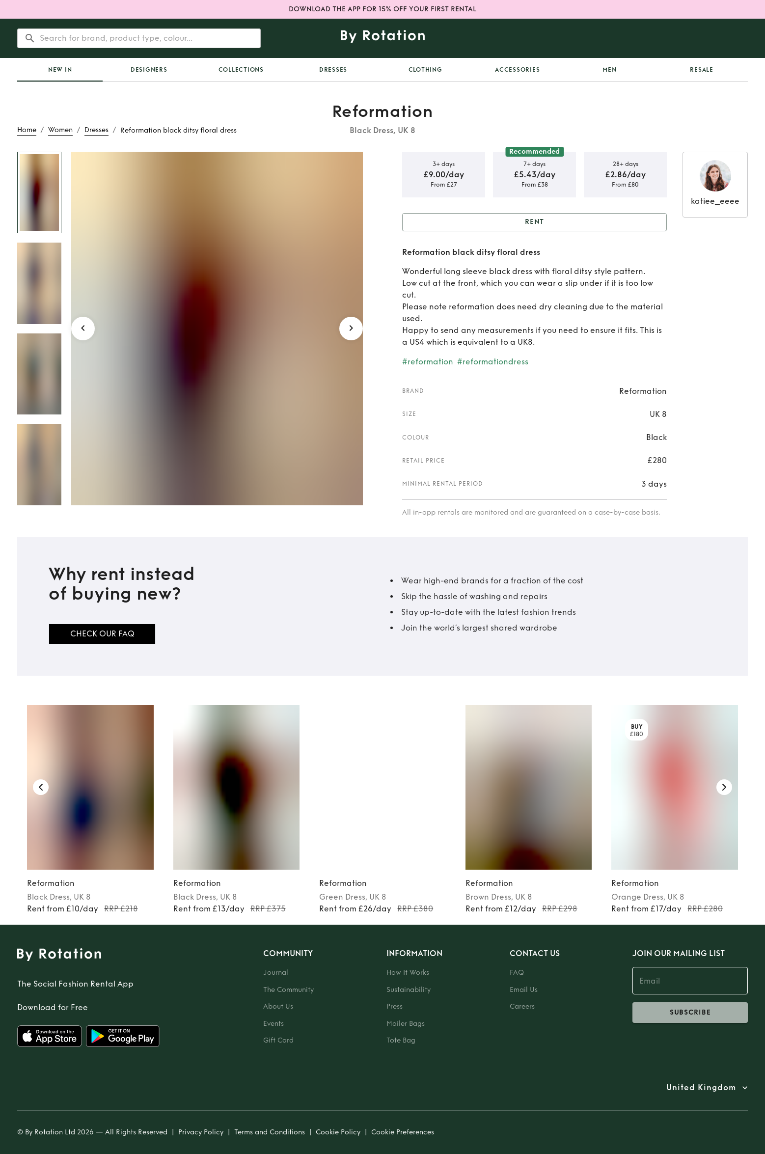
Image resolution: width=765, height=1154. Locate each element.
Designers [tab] (149, 69)
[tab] (60, 70)
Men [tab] (609, 69)
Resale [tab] (701, 69)
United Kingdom (701, 1088)
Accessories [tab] (517, 69)
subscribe (690, 1012)
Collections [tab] (241, 69)
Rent (534, 222)
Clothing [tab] (425, 69)
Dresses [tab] (333, 69)
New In (60, 69)
